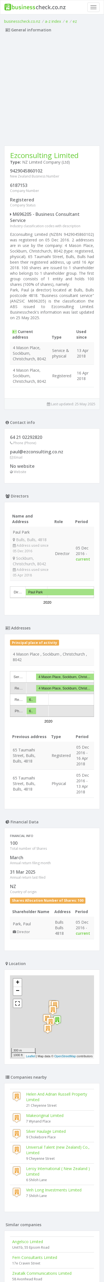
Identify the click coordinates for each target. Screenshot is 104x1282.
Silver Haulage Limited (46, 1131)
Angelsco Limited (27, 1241)
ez (75, 21)
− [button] (17, 991)
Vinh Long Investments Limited (54, 1190)
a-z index (53, 21)
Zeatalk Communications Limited (42, 1273)
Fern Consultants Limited (34, 1257)
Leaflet (30, 1056)
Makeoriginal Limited (45, 1115)
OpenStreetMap (65, 1056)
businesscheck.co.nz (22, 21)
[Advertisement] (52, 91)
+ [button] (17, 983)
